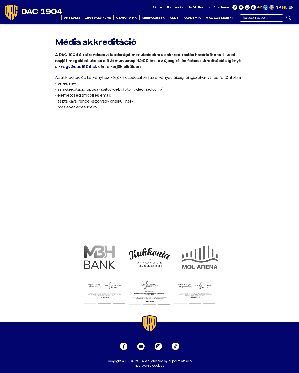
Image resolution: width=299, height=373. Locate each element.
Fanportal (175, 7)
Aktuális (72, 18)
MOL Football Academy (209, 7)
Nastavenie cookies (149, 366)
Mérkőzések (153, 18)
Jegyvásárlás (98, 18)
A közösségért (220, 18)
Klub (174, 18)
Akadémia (192, 18)
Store (157, 7)
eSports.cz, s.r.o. (180, 361)
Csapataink (126, 18)
